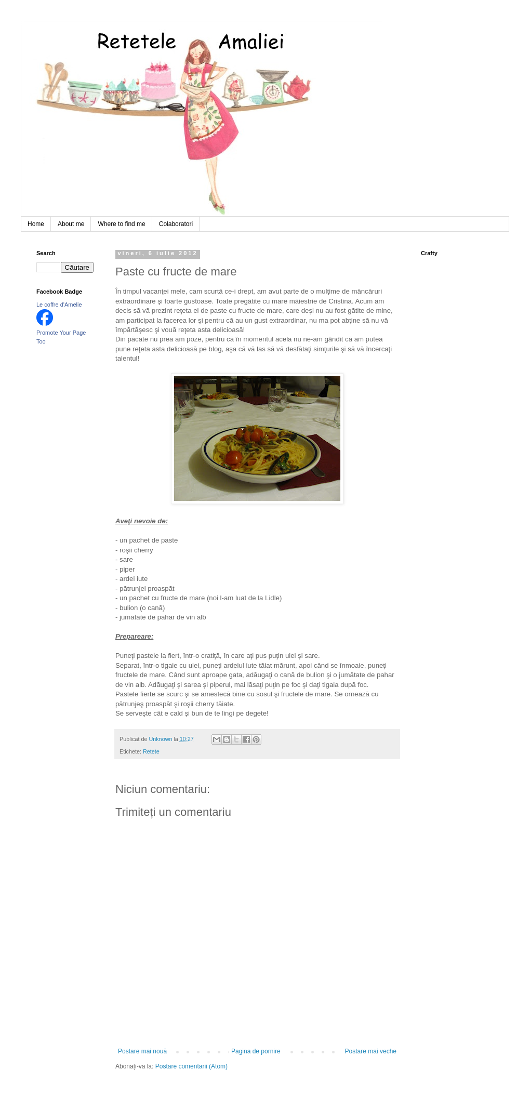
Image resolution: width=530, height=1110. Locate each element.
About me (71, 224)
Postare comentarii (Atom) (191, 1066)
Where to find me (121, 224)
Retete (151, 751)
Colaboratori (176, 224)
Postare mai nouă (142, 1051)
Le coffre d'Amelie (59, 304)
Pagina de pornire (256, 1051)
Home (36, 224)
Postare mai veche (370, 1051)
